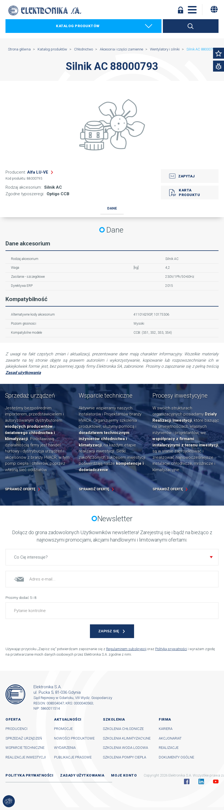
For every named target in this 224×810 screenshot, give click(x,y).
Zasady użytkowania (82, 775)
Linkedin (201, 781)
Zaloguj (180, 9)
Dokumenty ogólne (176, 757)
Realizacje (168, 748)
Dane (112, 208)
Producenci (16, 729)
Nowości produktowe (74, 738)
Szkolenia (114, 719)
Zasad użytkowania (23, 372)
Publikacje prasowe (73, 757)
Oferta (13, 719)
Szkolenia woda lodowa (125, 748)
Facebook (186, 781)
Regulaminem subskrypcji (126, 649)
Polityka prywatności (29, 775)
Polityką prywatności (171, 649)
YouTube (216, 781)
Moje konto (124, 775)
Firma (165, 719)
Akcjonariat (170, 738)
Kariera (165, 729)
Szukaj (191, 26)
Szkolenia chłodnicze (123, 729)
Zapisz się (108, 631)
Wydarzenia (65, 748)
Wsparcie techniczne (24, 748)
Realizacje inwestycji (25, 757)
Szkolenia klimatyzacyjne (127, 738)
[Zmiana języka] (214, 9)
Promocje (63, 729)
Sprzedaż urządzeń (23, 738)
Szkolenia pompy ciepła (124, 757)
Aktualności (67, 719)
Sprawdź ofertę (20, 489)
